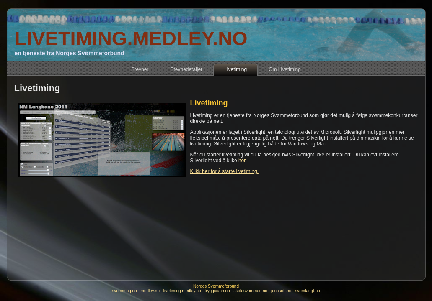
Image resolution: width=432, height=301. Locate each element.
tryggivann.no (217, 290)
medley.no (150, 290)
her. (242, 160)
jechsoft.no (281, 290)
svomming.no (124, 290)
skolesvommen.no (251, 290)
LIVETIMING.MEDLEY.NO (130, 38)
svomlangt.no (307, 290)
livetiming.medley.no (182, 290)
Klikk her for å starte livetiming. (224, 171)
